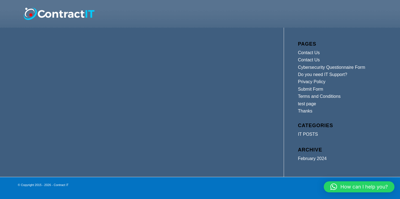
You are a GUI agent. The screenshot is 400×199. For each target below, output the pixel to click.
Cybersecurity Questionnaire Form (331, 67)
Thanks (305, 111)
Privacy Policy (311, 81)
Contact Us (309, 52)
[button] (359, 186)
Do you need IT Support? (322, 74)
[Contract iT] (59, 14)
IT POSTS (308, 134)
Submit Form (310, 89)
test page (307, 103)
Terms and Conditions (319, 96)
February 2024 (312, 158)
